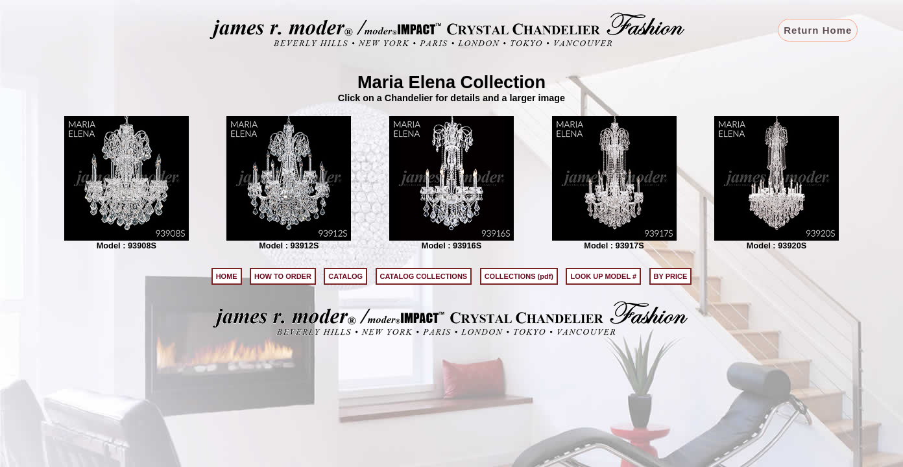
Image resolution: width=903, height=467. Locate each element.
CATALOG (345, 276)
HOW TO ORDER (282, 276)
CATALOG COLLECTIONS (424, 276)
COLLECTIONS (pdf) (519, 276)
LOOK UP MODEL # (603, 276)
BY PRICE (671, 276)
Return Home (818, 30)
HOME (226, 276)
